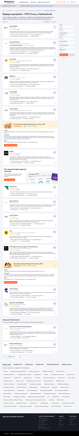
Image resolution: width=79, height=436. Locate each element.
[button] (68, 2)
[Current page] (17, 356)
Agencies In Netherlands (20, 10)
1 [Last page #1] (20, 356)
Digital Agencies (10, 10)
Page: (13, 356)
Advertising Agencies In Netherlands (34, 10)
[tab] (6, 364)
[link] (33, 2)
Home (3, 10)
